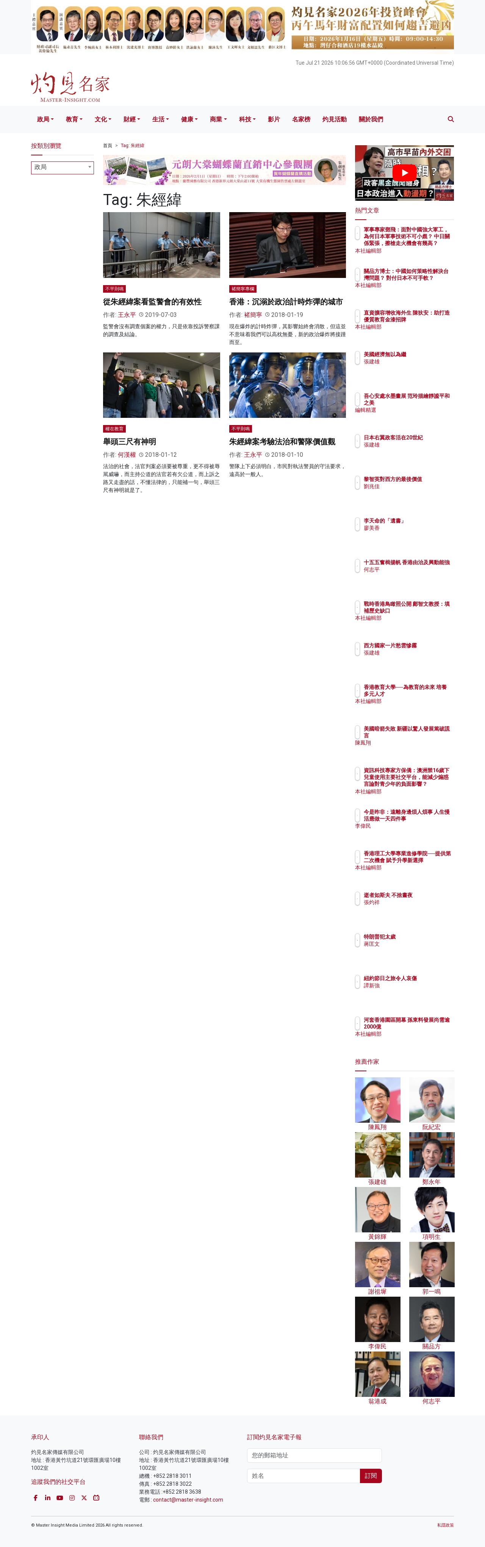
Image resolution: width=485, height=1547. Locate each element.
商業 (216, 119)
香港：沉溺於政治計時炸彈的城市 (286, 301)
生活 (158, 119)
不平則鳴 (114, 289)
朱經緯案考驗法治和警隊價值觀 (282, 441)
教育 (72, 119)
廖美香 (416, 528)
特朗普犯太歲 (424, 937)
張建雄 (416, 361)
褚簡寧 (253, 314)
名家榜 (301, 119)
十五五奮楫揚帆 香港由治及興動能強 (429, 569)
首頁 (107, 145)
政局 (43, 119)
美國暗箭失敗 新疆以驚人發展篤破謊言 (429, 735)
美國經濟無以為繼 (429, 354)
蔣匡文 (416, 944)
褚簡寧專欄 (243, 289)
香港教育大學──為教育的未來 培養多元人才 (427, 694)
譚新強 (416, 992)
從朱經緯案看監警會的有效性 (152, 301)
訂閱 (371, 1475)
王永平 (127, 314)
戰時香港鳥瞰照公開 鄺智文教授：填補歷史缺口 (429, 611)
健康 (187, 119)
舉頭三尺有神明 (129, 441)
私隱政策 (445, 1525)
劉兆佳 (416, 493)
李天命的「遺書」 (429, 521)
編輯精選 (418, 417)
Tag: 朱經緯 (132, 145)
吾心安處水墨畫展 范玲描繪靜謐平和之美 (429, 403)
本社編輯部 (421, 251)
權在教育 (114, 428)
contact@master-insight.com (188, 1500)
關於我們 (371, 119)
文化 (101, 119)
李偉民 (416, 833)
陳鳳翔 (416, 750)
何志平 (416, 583)
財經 (130, 119)
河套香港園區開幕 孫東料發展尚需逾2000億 (429, 1027)
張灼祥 (416, 909)
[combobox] (62, 167)
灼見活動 (334, 119)
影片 (274, 119)
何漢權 (127, 454)
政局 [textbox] (40, 167)
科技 (245, 119)
